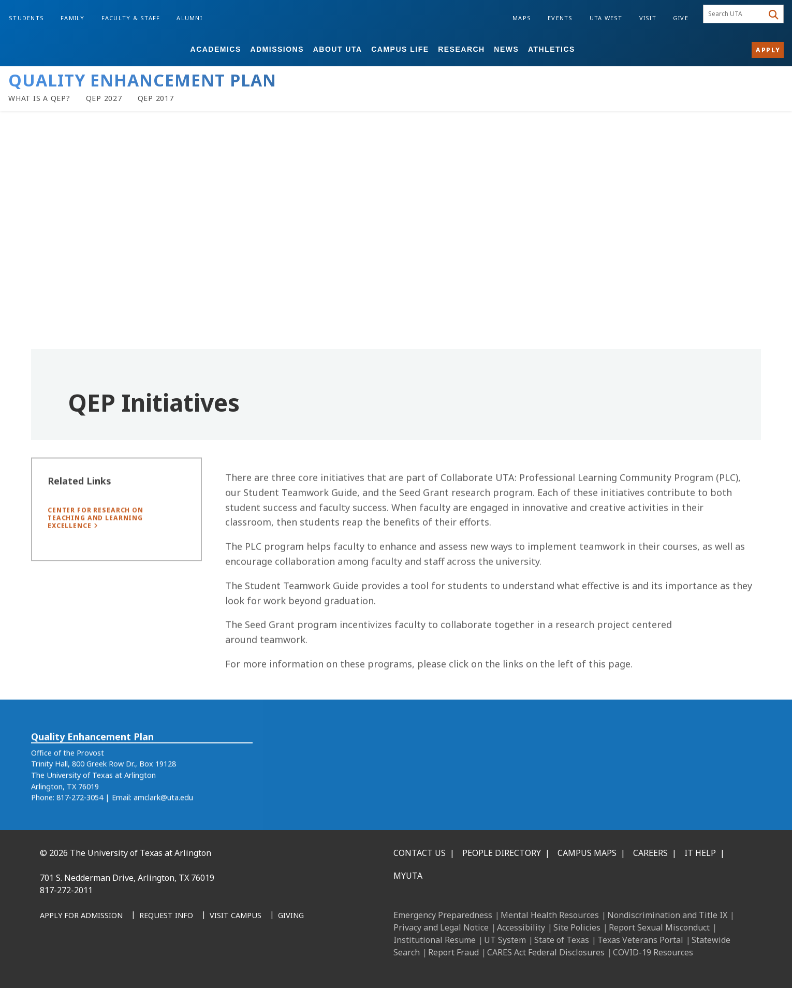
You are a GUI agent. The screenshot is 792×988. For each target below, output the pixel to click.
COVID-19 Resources (653, 952)
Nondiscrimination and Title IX (667, 915)
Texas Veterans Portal (640, 940)
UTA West (606, 18)
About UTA (337, 49)
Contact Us (419, 853)
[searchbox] (734, 14)
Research (461, 49)
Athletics (551, 49)
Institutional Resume (434, 940)
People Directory (501, 853)
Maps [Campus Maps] (521, 18)
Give (680, 18)
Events (560, 18)
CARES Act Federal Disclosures (546, 952)
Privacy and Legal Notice (441, 927)
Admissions (277, 49)
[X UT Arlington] (119, 962)
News (506, 49)
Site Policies (576, 927)
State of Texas (561, 940)
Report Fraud (453, 952)
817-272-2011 (66, 890)
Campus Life (400, 49)
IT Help (700, 853)
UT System (505, 940)
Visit (647, 18)
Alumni (189, 18)
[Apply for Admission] (81, 916)
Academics (215, 49)
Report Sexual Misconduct (659, 927)
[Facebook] (51, 962)
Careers (650, 853)
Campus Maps (587, 853)
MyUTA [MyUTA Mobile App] (407, 875)
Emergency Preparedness (442, 915)
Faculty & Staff (130, 18)
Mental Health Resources (550, 915)
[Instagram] (97, 962)
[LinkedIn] (74, 962)
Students (26, 18)
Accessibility (521, 927)
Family (73, 18)
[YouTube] (142, 962)
